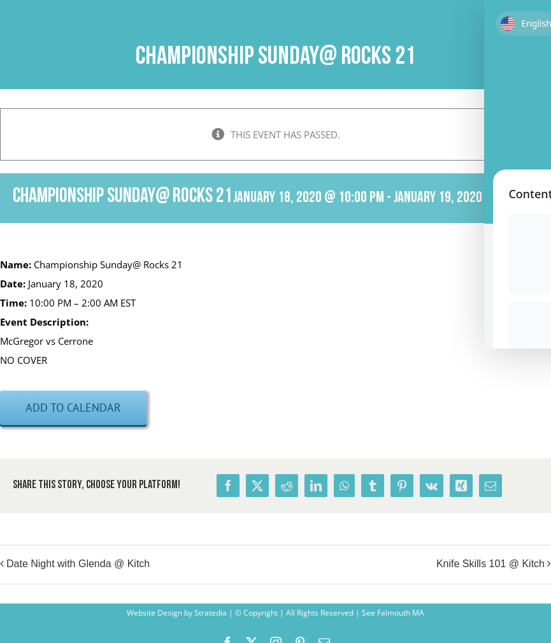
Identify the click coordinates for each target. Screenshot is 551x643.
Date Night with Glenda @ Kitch (78, 563)
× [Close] (543, 116)
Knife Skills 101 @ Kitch (490, 563)
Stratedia (210, 612)
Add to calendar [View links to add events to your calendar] (73, 407)
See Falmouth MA (392, 612)
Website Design (154, 612)
